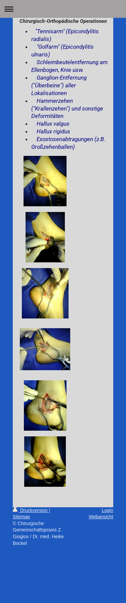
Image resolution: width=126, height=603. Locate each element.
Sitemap (21, 516)
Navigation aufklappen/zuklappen (63, 9)
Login (107, 510)
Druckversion (31, 510)
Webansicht (101, 516)
